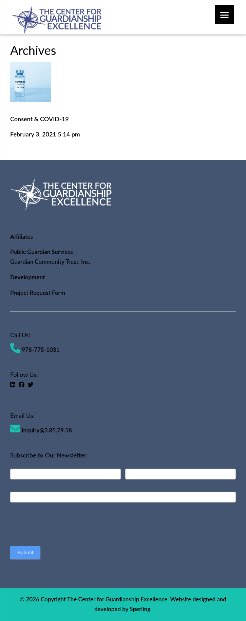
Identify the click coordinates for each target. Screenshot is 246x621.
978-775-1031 (35, 349)
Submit (25, 552)
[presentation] (61, 522)
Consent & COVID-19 (39, 119)
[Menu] (224, 14)
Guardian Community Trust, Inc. (50, 261)
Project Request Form (37, 292)
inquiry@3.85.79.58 (41, 430)
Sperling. (141, 609)
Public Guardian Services (41, 251)
